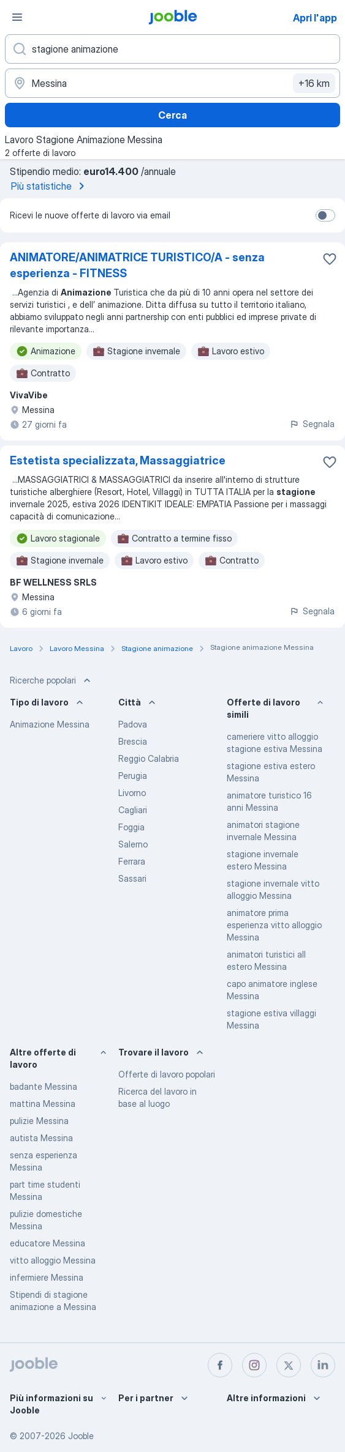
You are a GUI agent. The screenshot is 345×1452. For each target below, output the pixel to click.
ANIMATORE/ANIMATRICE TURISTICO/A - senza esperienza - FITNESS (137, 265)
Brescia (132, 741)
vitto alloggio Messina (53, 1260)
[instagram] (254, 1365)
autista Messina (41, 1138)
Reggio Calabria (148, 758)
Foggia (131, 827)
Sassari (132, 878)
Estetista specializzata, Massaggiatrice (118, 460)
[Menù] (17, 17)
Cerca (172, 115)
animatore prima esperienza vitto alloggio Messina (274, 924)
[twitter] (288, 1365)
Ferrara (131, 861)
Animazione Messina (49, 724)
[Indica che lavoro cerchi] (172, 49)
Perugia (132, 775)
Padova (132, 724)
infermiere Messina (46, 1277)
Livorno (132, 792)
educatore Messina (47, 1243)
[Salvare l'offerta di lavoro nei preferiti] (330, 259)
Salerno (133, 844)
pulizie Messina (39, 1120)
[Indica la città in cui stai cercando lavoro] (172, 83)
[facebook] (220, 1365)
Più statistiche (50, 186)
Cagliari (132, 810)
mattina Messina (42, 1103)
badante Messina (43, 1086)
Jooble (81, 1436)
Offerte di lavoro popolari (166, 1074)
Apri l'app (315, 18)
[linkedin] (323, 1365)
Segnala (312, 424)
